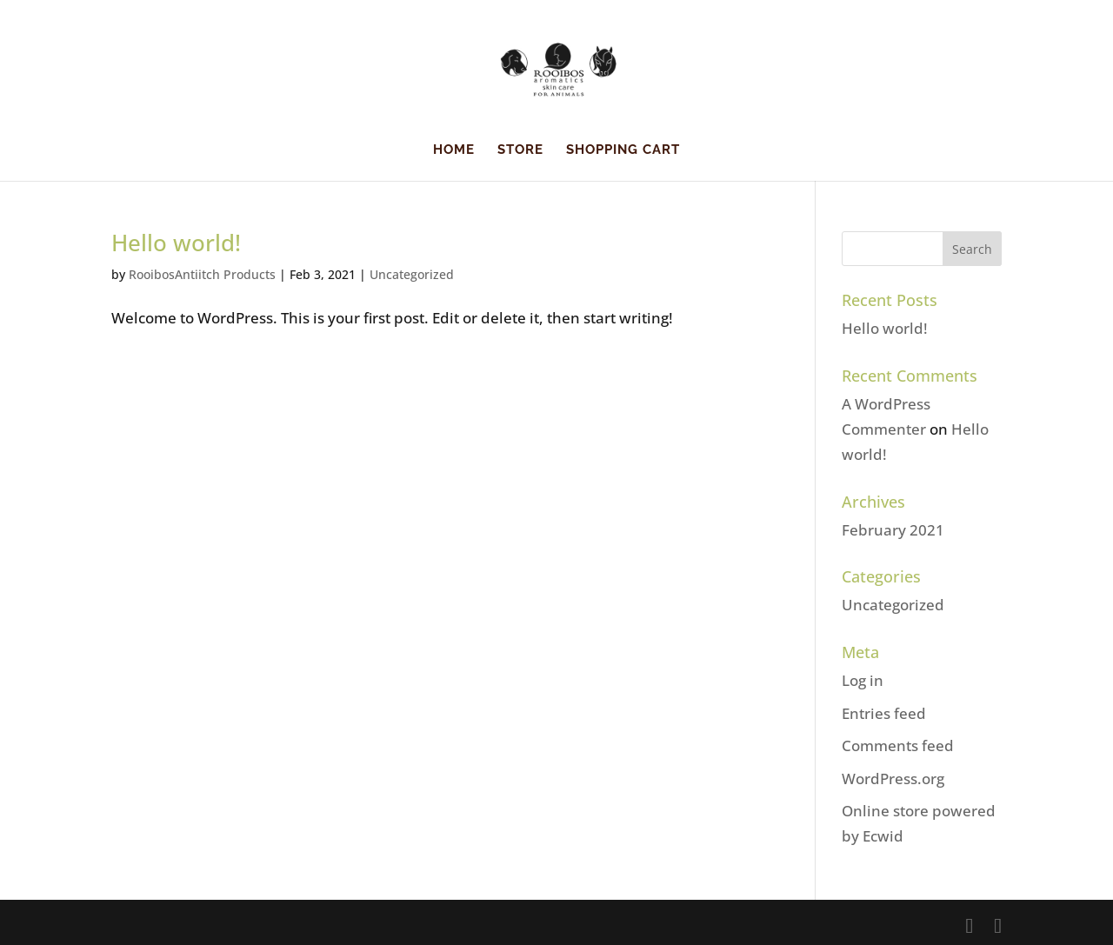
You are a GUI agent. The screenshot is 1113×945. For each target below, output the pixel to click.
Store (520, 150)
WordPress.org (893, 779)
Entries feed (884, 713)
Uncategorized (412, 274)
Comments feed (898, 745)
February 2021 (893, 530)
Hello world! (176, 242)
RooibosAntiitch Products (202, 274)
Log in (862, 680)
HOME (454, 150)
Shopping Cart (623, 150)
